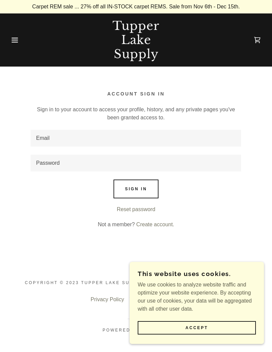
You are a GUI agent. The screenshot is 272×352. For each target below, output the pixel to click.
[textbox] (136, 138)
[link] (136, 56)
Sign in (136, 189)
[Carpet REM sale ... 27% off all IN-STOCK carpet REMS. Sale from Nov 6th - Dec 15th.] (136, 7)
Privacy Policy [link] (107, 299)
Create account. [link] (155, 224)
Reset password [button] (136, 209)
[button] (13, 40)
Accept (196, 327)
